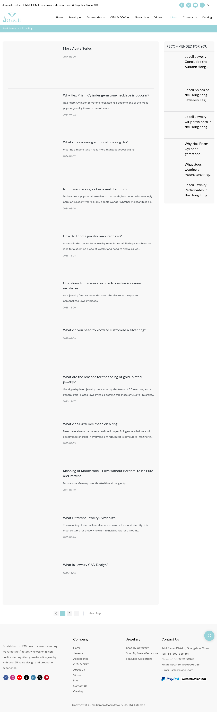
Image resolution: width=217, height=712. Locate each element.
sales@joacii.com (182, 670)
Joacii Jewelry (9, 28)
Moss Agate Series (77, 48)
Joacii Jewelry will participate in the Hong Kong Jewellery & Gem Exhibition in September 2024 (198, 121)
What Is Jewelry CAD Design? (85, 565)
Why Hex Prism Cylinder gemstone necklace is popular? (106, 95)
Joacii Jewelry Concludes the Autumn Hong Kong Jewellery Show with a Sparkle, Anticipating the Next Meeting (197, 61)
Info (22, 28)
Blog (30, 28)
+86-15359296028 (188, 664)
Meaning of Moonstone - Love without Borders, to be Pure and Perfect (108, 473)
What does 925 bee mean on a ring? (91, 424)
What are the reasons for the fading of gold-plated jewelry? (102, 379)
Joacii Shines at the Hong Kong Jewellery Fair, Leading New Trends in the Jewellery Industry (197, 94)
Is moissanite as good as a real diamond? (95, 189)
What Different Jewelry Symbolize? (90, 518)
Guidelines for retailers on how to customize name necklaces (102, 285)
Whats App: (168, 664)
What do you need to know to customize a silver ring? (104, 330)
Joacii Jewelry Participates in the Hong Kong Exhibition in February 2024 (196, 189)
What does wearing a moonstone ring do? (95, 142)
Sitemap (140, 705)
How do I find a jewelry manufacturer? (92, 236)
